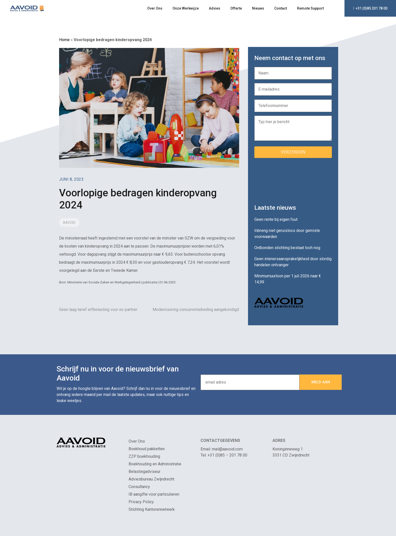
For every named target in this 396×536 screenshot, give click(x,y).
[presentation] (292, 179)
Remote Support (310, 8)
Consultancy (139, 486)
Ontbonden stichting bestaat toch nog (287, 247)
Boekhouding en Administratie (155, 464)
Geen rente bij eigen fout (276, 219)
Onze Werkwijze (185, 8)
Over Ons (154, 8)
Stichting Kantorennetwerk (152, 509)
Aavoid (69, 223)
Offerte (236, 8)
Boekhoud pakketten (147, 448)
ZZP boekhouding (144, 456)
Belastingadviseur (144, 471)
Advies (214, 8)
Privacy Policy (141, 501)
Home (64, 39)
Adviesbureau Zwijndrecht (151, 479)
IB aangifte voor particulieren (154, 494)
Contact (280, 8)
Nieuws (258, 8)
